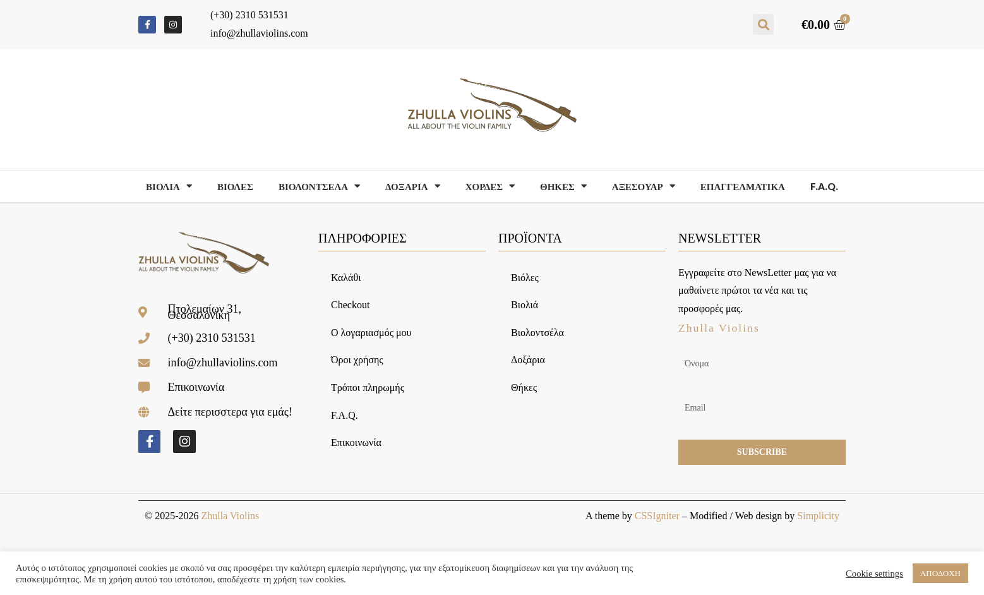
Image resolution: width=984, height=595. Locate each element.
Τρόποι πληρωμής (367, 387)
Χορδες (490, 186)
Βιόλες (525, 277)
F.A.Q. (824, 186)
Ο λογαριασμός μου (371, 332)
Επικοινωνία (356, 442)
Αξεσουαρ (643, 186)
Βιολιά (524, 304)
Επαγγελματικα (742, 186)
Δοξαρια (412, 186)
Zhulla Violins (230, 515)
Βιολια (169, 186)
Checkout (350, 304)
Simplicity (818, 515)
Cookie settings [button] (874, 573)
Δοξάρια (528, 359)
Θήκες (524, 387)
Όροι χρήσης (357, 359)
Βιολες (235, 186)
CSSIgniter (657, 515)
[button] (763, 24)
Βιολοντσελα (319, 186)
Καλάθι (346, 277)
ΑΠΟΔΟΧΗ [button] (940, 573)
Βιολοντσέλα (537, 332)
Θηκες (563, 186)
